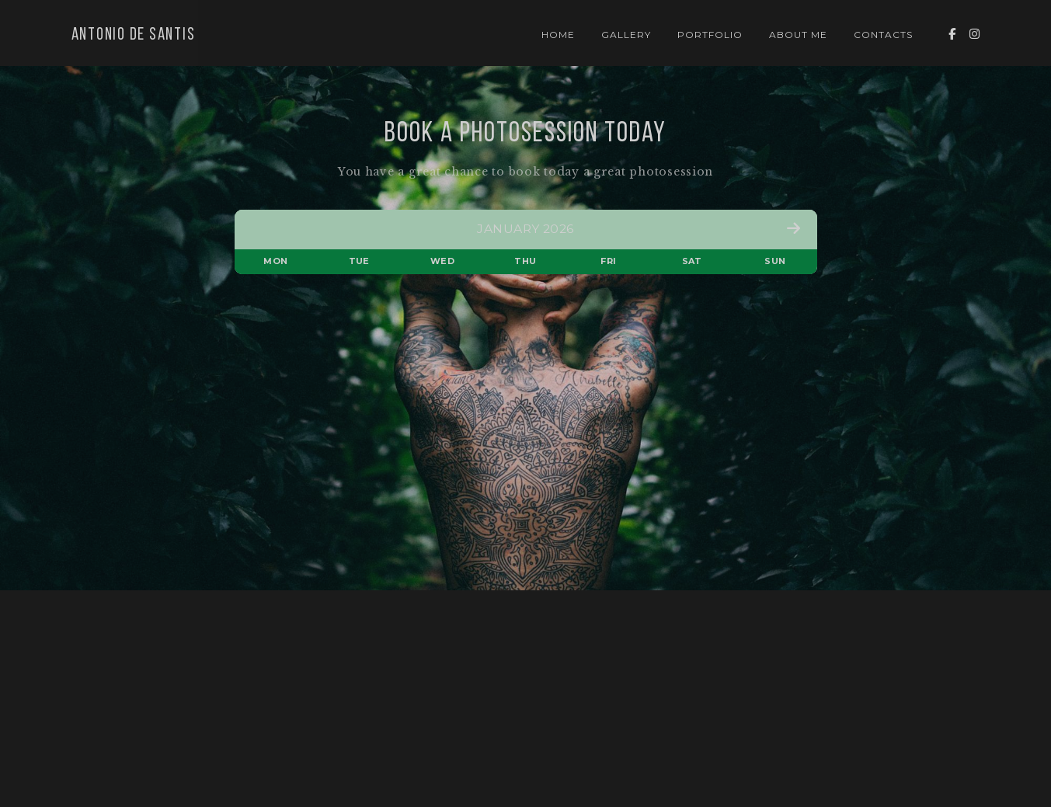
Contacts (883, 34)
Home (558, 34)
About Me (798, 34)
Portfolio (710, 34)
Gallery (626, 34)
